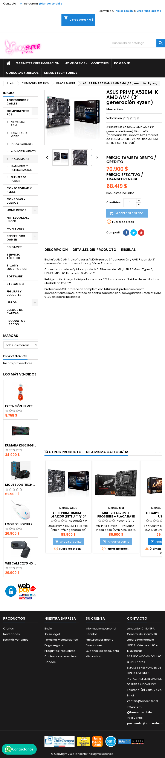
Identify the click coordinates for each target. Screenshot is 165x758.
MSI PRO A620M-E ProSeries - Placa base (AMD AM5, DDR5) (116, 516)
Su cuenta (95, 618)
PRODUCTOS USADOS (16, 322)
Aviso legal (52, 634)
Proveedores (15, 355)
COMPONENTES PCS (18, 112)
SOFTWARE (15, 276)
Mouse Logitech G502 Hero (20, 484)
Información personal (101, 628)
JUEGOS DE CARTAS (15, 311)
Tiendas (50, 662)
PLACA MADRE (20, 159)
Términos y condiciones (61, 640)
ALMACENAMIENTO (23, 151)
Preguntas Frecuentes (59, 651)
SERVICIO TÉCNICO (13, 256)
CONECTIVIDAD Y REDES (19, 190)
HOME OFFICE (75, 63)
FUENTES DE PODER (18, 179)
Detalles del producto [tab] (94, 249)
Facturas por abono (99, 640)
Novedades (11, 634)
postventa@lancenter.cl (145, 723)
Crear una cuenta (149, 11)
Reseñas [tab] (128, 249)
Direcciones (94, 645)
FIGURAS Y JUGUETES (14, 293)
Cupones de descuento (102, 651)
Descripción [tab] (56, 249)
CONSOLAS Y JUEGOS (22, 73)
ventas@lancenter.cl (142, 701)
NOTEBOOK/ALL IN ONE (18, 219)
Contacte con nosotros (60, 656)
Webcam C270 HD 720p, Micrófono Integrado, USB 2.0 (20, 563)
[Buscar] (137, 43)
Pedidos (91, 634)
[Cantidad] (130, 202)
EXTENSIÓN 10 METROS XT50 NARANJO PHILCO (20, 406)
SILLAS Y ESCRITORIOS (60, 73)
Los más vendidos (20, 374)
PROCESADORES (22, 144)
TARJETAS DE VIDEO (19, 134)
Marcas (10, 335)
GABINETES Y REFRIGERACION (37, 63)
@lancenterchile (50, 3)
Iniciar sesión (124, 11)
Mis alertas (93, 656)
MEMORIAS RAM (18, 123)
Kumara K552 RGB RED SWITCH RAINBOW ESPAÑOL (20, 445)
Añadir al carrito (126, 213)
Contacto (9, 3)
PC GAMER (122, 63)
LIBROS (12, 302)
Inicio (8, 92)
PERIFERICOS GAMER (16, 238)
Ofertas (8, 628)
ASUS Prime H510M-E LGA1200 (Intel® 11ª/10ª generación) (68, 516)
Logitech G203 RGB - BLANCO (20, 524)
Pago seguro (53, 645)
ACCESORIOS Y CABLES (18, 102)
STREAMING (15, 284)
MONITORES (99, 63)
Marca (111, 109)
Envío (48, 628)
